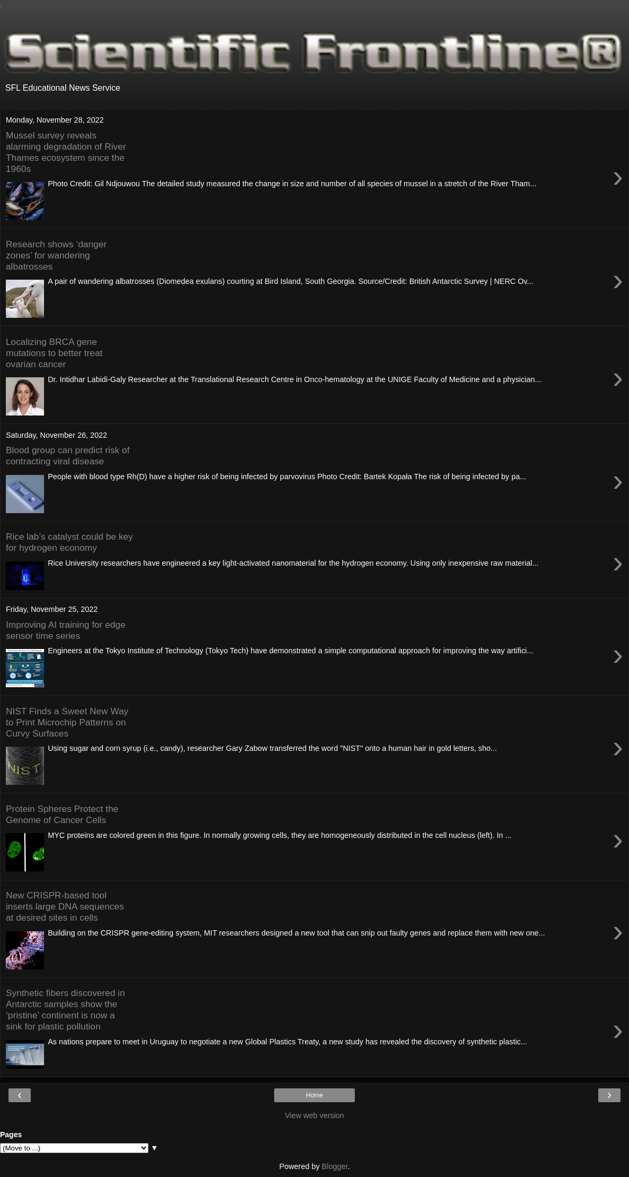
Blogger (335, 1166)
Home (314, 1095)
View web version (314, 1115)
